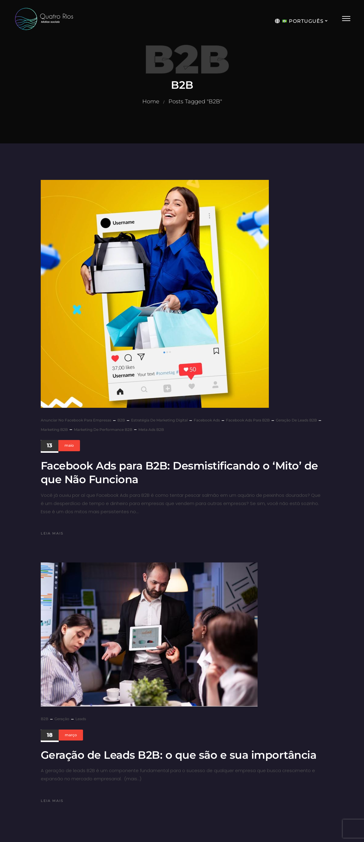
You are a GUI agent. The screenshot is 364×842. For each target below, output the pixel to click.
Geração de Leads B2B (296, 420)
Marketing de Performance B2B (103, 429)
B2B (121, 420)
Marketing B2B (54, 429)
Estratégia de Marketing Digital (159, 420)
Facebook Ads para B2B (248, 420)
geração (61, 719)
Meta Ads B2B (151, 429)
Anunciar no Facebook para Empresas (76, 420)
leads (80, 719)
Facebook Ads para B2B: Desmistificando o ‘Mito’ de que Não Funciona (179, 472)
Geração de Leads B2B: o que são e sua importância (179, 754)
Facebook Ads (207, 420)
